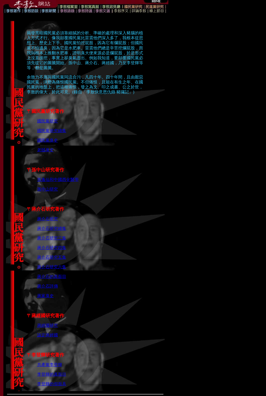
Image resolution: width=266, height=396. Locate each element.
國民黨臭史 (47, 140)
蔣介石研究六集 (51, 267)
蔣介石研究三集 (51, 238)
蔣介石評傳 (47, 286)
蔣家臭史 (45, 296)
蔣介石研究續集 (51, 228)
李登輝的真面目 (51, 374)
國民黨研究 (47, 121)
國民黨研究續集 (51, 130)
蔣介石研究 (47, 219)
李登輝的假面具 (51, 384)
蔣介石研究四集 (51, 247)
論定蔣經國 (47, 335)
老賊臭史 (45, 150)
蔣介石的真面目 (51, 276)
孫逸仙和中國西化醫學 (58, 179)
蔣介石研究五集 (51, 257)
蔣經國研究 (47, 325)
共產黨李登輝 (49, 364)
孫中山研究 (47, 189)
